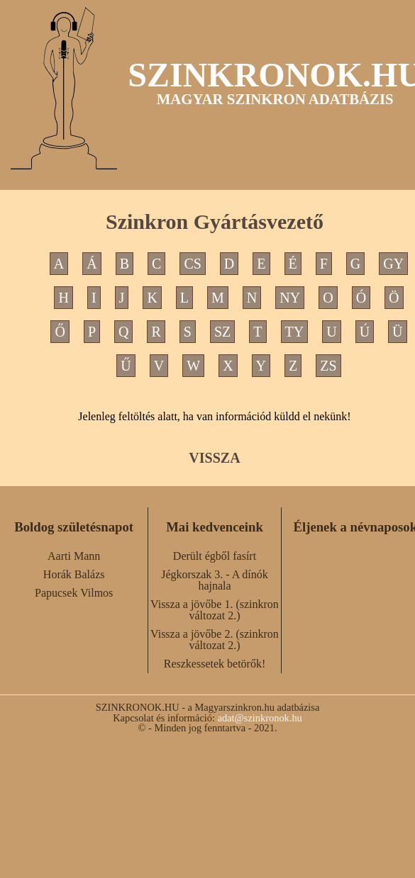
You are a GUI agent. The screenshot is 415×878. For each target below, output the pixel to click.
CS (192, 263)
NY (290, 297)
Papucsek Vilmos (74, 593)
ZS (328, 365)
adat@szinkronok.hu (260, 718)
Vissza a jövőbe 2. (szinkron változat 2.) (214, 639)
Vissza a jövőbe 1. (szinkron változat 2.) (214, 609)
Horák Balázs (74, 574)
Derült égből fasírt (214, 556)
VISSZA (214, 458)
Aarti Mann (74, 556)
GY (393, 263)
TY (294, 331)
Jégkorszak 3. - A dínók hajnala (214, 580)
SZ (222, 331)
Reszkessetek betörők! (215, 664)
